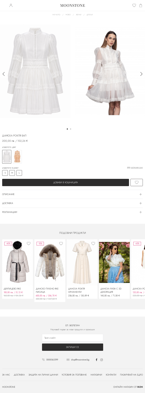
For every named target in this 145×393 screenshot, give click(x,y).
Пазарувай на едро (131, 374)
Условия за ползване (74, 374)
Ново (68, 14)
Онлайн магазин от (128, 387)
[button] (67, 129)
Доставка (19, 374)
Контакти (111, 374)
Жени (78, 14)
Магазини (96, 374)
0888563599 (52, 359)
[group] (35, 71)
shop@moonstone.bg (80, 359)
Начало (56, 14)
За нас (6, 374)
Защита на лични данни (43, 374)
